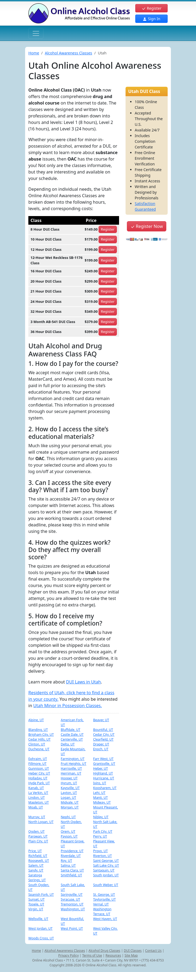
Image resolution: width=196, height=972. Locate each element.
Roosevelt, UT (38, 860)
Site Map (131, 955)
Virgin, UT (35, 909)
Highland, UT (103, 773)
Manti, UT (100, 797)
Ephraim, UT (37, 758)
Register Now (146, 226)
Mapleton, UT (38, 802)
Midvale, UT (70, 802)
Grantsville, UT (104, 763)
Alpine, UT (36, 720)
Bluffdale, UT (70, 729)
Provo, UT (100, 851)
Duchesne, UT (38, 749)
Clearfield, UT (103, 739)
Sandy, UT (35, 870)
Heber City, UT (39, 773)
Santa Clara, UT (72, 870)
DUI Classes (132, 950)
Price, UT (35, 851)
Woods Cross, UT (41, 938)
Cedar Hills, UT (39, 739)
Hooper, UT (69, 778)
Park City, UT (102, 831)
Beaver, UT (101, 720)
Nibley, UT (101, 817)
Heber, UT (100, 768)
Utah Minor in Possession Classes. (67, 706)
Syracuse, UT (70, 899)
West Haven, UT (105, 919)
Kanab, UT (36, 788)
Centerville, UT (72, 739)
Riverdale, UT (71, 855)
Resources (113, 955)
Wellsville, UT (38, 919)
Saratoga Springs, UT (37, 877)
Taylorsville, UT (104, 899)
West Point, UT (72, 928)
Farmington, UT (73, 758)
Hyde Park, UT (39, 783)
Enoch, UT (100, 749)
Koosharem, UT (104, 788)
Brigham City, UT (41, 734)
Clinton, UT (36, 744)
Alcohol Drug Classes (104, 950)
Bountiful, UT (103, 729)
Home (33, 52)
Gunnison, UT (38, 768)
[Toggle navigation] (35, 33)
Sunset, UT (36, 899)
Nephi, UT (68, 817)
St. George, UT (104, 894)
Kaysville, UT (70, 788)
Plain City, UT (38, 841)
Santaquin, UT (103, 870)
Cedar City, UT (103, 734)
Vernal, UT (101, 904)
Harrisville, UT (71, 768)
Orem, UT (68, 831)
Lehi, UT (99, 792)
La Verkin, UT (38, 792)
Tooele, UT (36, 904)
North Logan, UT (40, 822)
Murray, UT (36, 817)
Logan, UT (68, 797)
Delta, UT (68, 744)
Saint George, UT (106, 860)
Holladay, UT (38, 778)
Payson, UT (69, 836)
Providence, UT (72, 851)
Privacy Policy (68, 955)
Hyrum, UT (69, 783)
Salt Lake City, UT (106, 865)
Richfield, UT (37, 855)
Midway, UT (102, 802)
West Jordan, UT (40, 928)
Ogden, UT (36, 831)
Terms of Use (92, 955)
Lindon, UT (36, 797)
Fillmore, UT (37, 763)
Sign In (151, 18)
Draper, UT (101, 744)
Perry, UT (100, 836)
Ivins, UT (99, 783)
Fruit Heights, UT (73, 763)
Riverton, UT (102, 855)
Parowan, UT (38, 836)
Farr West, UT (103, 758)
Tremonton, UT (72, 904)
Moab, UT (35, 807)
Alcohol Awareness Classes (68, 52)
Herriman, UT (71, 773)
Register (151, 8)
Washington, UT (73, 909)
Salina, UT (68, 865)
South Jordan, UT (106, 875)
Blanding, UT (38, 729)
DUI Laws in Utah (83, 682)
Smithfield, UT (71, 875)
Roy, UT (66, 860)
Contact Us (153, 950)
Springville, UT (72, 894)
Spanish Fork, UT (41, 894)
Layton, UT (69, 792)
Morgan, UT (70, 807)
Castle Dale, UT (72, 734)
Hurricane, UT (103, 778)
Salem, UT (35, 865)
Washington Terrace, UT (102, 911)
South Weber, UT (105, 885)
